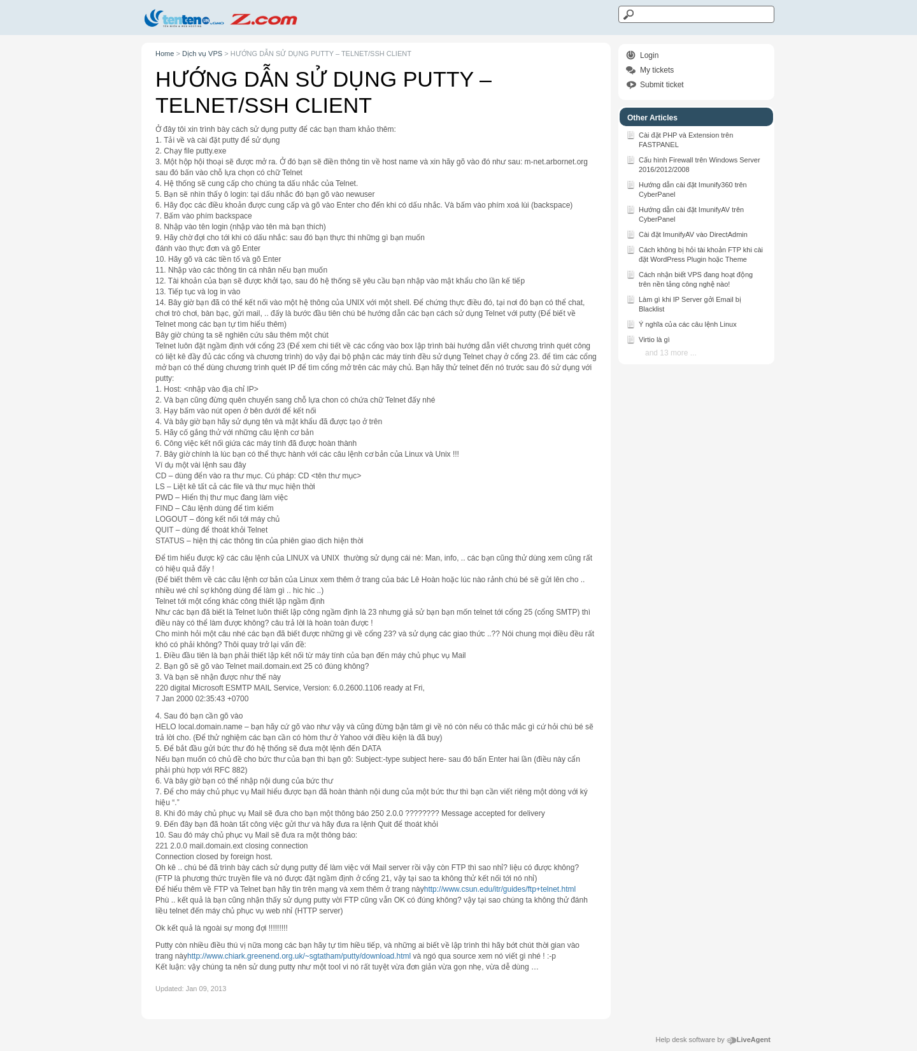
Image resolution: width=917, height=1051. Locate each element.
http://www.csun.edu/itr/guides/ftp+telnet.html (500, 889)
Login (649, 55)
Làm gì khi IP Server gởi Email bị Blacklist (683, 303)
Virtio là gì (648, 339)
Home (164, 53)
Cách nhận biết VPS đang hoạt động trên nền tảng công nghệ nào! (689, 278)
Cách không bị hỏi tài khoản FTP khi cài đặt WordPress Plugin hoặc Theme (694, 253)
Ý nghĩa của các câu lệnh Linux (681, 323)
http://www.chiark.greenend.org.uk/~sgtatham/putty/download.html (299, 956)
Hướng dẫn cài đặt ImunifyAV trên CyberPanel (685, 213)
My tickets (657, 70)
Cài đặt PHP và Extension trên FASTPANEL (679, 138)
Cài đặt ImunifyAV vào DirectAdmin (687, 234)
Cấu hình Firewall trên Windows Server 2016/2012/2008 (693, 163)
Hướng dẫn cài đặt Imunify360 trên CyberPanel (686, 188)
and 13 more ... (671, 352)
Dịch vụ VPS (202, 53)
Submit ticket (662, 84)
